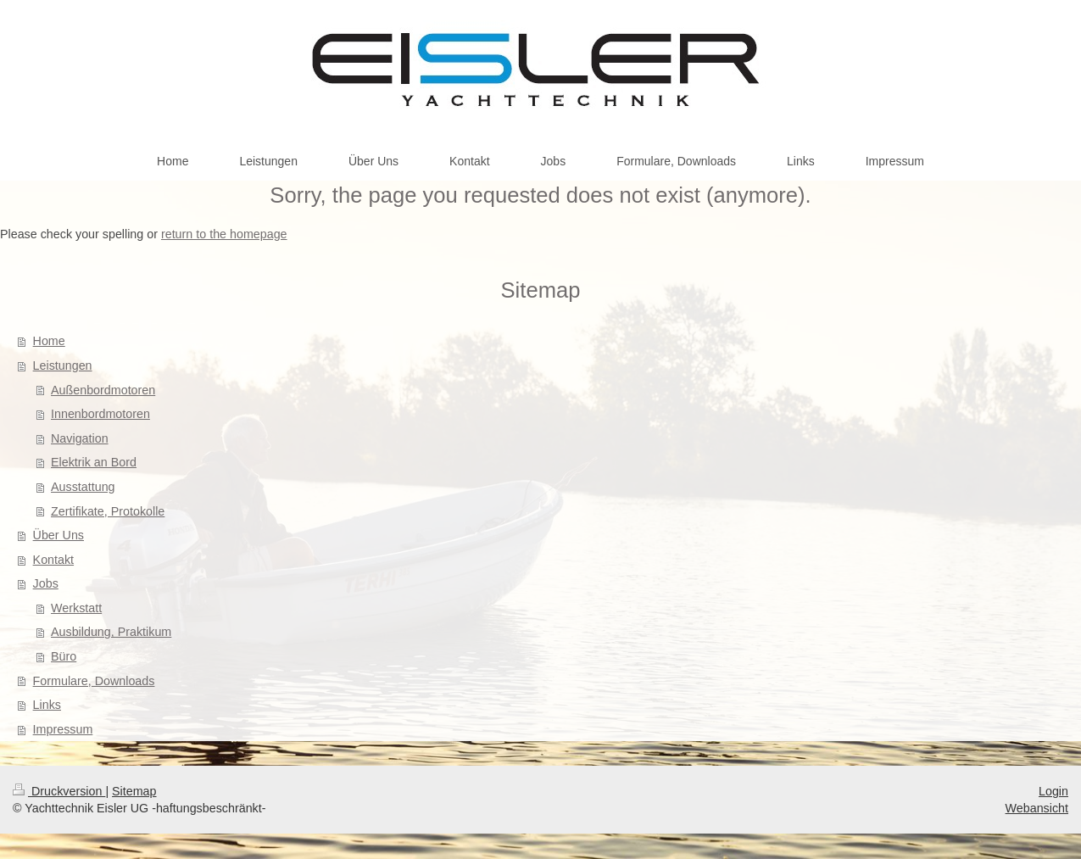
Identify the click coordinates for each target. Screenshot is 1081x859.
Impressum (63, 729)
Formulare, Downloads (94, 681)
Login (1053, 791)
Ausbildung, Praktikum (111, 632)
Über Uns (58, 535)
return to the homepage (224, 234)
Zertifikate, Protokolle (107, 511)
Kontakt (53, 559)
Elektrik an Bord (94, 462)
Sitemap (134, 791)
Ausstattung (83, 487)
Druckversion (59, 791)
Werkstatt (76, 608)
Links (47, 704)
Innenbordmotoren (100, 414)
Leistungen (62, 365)
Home (49, 341)
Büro (63, 656)
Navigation (80, 438)
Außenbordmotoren (103, 390)
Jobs (46, 583)
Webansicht (1037, 808)
